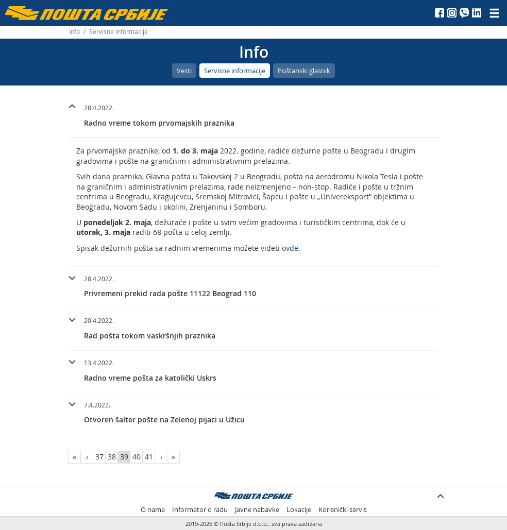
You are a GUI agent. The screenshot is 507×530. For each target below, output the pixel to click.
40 (136, 456)
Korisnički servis (342, 509)
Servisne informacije (234, 70)
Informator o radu (200, 509)
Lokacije (298, 509)
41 (149, 456)
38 (112, 456)
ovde (290, 248)
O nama (153, 509)
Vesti (184, 70)
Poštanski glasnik (304, 70)
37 (99, 456)
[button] (253, 114)
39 (124, 456)
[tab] (253, 117)
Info (74, 31)
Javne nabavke (257, 509)
